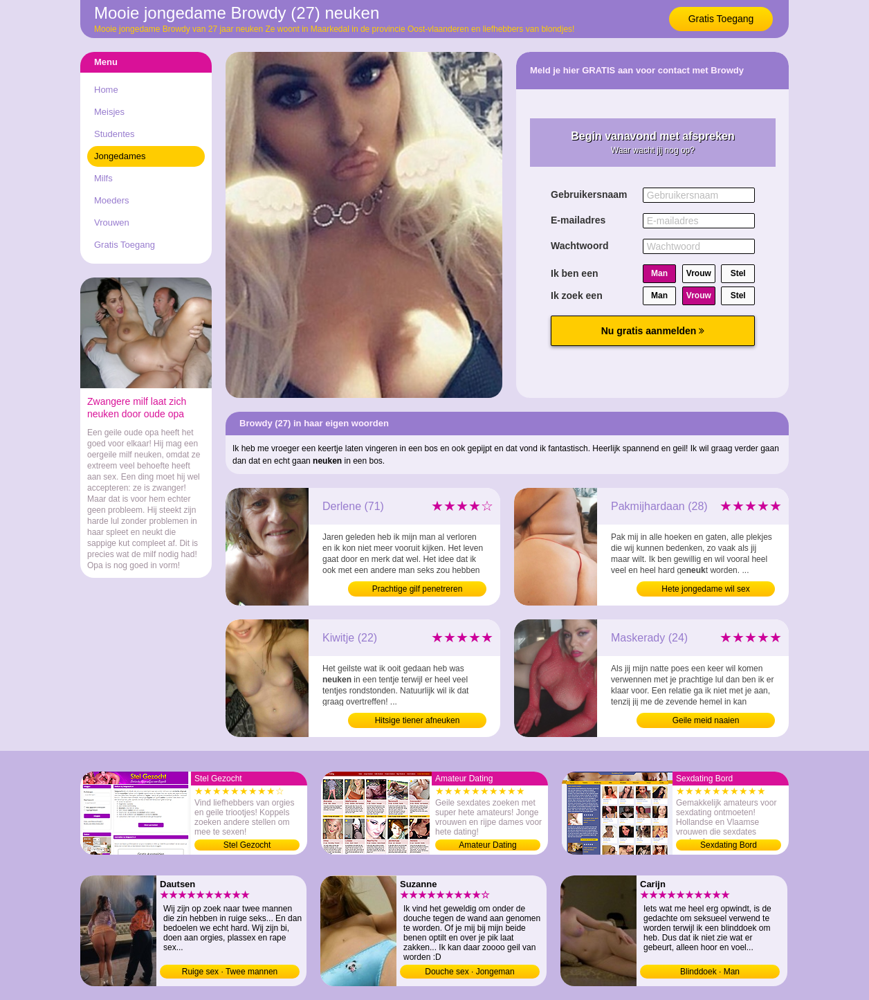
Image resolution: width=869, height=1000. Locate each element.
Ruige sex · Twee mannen (230, 971)
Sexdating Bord (728, 845)
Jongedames (119, 156)
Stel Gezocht (247, 845)
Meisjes (109, 112)
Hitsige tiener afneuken (417, 720)
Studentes (114, 134)
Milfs (103, 178)
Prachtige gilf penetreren (417, 589)
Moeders (111, 200)
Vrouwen (111, 222)
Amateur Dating (487, 845)
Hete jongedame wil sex (705, 589)
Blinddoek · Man (710, 971)
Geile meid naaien (706, 720)
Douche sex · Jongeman (469, 971)
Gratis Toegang (721, 18)
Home (106, 89)
